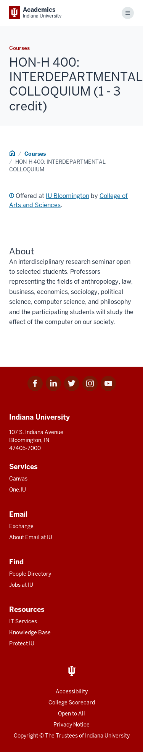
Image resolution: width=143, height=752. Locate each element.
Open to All (71, 713)
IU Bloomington (67, 196)
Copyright (26, 735)
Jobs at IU (21, 584)
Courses (35, 153)
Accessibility (72, 691)
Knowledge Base (30, 632)
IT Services (23, 621)
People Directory (30, 573)
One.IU (17, 489)
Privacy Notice (71, 724)
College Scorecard (71, 702)
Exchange (21, 526)
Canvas (18, 478)
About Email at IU (30, 537)
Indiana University (107, 735)
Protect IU (21, 643)
